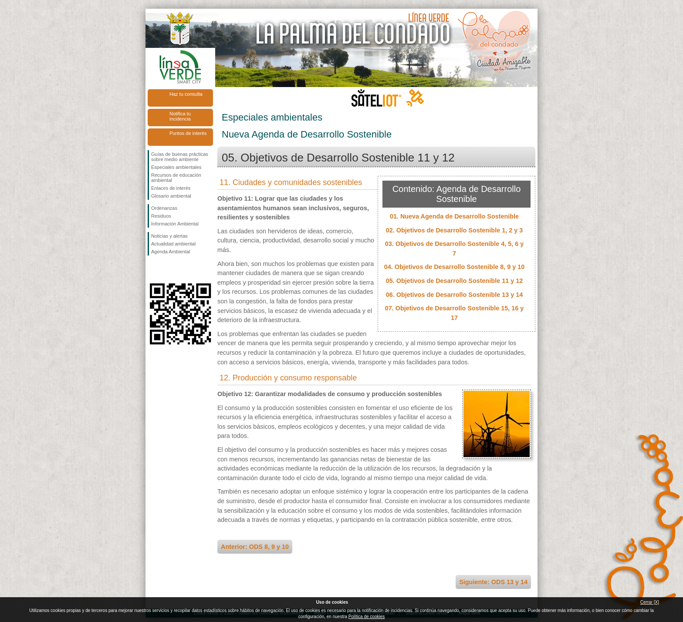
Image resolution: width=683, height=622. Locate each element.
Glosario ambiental (171, 195)
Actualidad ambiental (173, 243)
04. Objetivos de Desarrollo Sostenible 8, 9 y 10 (454, 266)
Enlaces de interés (171, 188)
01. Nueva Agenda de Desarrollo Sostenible (454, 216)
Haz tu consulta (186, 94)
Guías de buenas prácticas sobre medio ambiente (179, 156)
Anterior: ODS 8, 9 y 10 (255, 546)
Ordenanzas (164, 208)
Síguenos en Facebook (153, 269)
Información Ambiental (175, 223)
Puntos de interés (188, 133)
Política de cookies (366, 616)
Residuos (161, 216)
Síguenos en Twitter (167, 269)
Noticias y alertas (169, 236)
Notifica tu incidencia (180, 116)
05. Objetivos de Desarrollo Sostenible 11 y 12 (454, 280)
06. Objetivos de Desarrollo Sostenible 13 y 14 (454, 294)
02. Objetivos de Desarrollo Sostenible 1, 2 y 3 (454, 230)
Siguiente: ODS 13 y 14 (493, 581)
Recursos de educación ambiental (176, 177)
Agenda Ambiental (170, 251)
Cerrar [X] (649, 602)
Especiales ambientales (176, 167)
